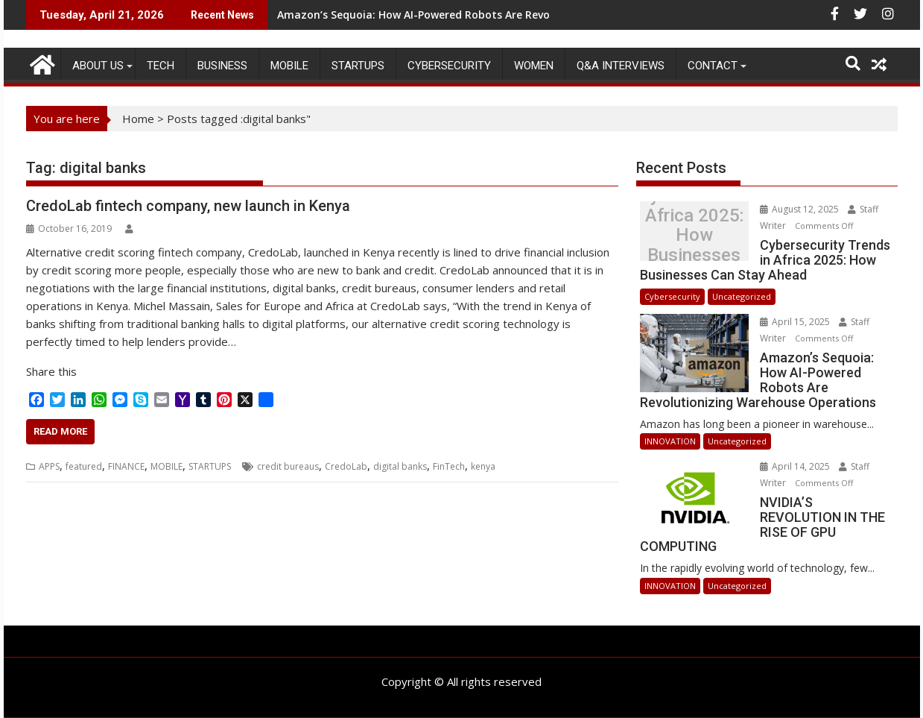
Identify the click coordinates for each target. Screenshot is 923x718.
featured (84, 466)
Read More (60, 431)
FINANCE (126, 466)
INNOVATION (670, 441)
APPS (49, 466)
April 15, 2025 (796, 321)
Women (534, 65)
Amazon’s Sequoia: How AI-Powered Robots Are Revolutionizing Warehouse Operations (503, 14)
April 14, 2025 (796, 466)
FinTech (449, 466)
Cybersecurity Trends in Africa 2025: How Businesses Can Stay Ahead (694, 235)
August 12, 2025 (800, 209)
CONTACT (713, 65)
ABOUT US (98, 65)
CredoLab (346, 466)
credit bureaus (288, 466)
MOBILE (289, 65)
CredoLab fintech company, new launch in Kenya (188, 206)
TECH (160, 65)
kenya (483, 466)
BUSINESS (222, 65)
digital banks (400, 466)
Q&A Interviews (621, 65)
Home (138, 118)
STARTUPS (358, 65)
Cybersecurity (449, 65)
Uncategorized (741, 296)
